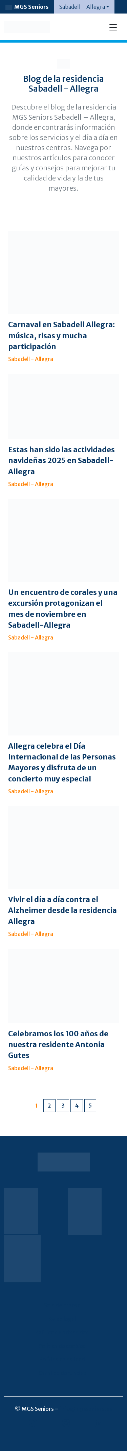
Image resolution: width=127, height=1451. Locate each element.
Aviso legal (62, 1318)
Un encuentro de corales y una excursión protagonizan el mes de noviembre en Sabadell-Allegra (63, 609)
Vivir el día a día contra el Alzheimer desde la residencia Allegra (62, 910)
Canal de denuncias (62, 1373)
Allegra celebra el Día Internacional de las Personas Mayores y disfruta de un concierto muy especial (62, 762)
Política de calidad (62, 1359)
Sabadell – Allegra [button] (82, 6)
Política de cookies (62, 1346)
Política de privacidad (62, 1332)
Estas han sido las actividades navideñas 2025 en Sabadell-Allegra (61, 460)
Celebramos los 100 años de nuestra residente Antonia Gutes (58, 1044)
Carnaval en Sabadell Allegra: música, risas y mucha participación (61, 335)
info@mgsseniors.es (86, 1408)
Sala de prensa (62, 1305)
